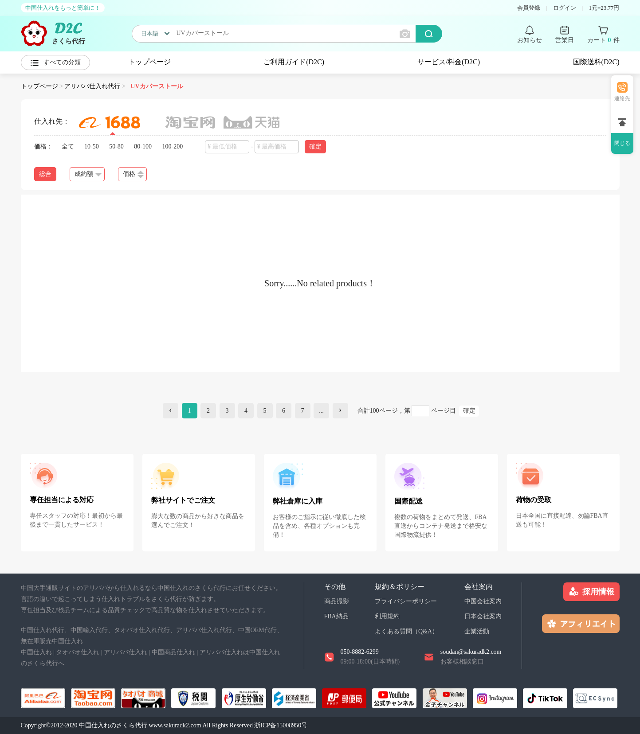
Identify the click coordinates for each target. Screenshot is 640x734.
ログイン (564, 7)
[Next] (340, 410)
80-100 (143, 146)
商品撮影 (336, 601)
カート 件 (603, 40)
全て (68, 146)
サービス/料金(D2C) (448, 62)
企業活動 (476, 631)
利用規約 (387, 616)
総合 (45, 174)
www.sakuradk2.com (175, 725)
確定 (315, 146)
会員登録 (528, 7)
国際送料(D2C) (596, 62)
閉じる (622, 143)
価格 (133, 174)
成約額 (88, 174)
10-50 (91, 146)
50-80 (116, 146)
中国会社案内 (483, 601)
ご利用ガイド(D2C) (293, 62)
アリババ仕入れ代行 (92, 86)
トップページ (149, 62)
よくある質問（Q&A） (406, 631)
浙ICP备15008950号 (280, 725)
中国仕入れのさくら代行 (113, 725)
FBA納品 (336, 616)
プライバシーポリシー (406, 601)
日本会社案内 (483, 616)
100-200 (172, 146)
